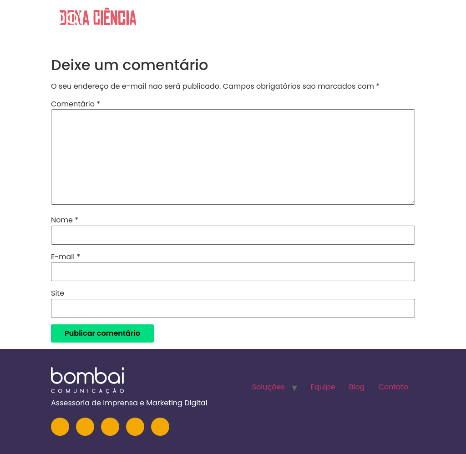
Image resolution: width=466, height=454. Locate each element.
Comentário (75, 104)
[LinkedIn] (85, 427)
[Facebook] (135, 427)
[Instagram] (60, 427)
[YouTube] (110, 427)
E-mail (65, 257)
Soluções (287, 20)
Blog (379, 20)
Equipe (338, 20)
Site (57, 293)
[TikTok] (160, 427)
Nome (64, 220)
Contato (425, 20)
